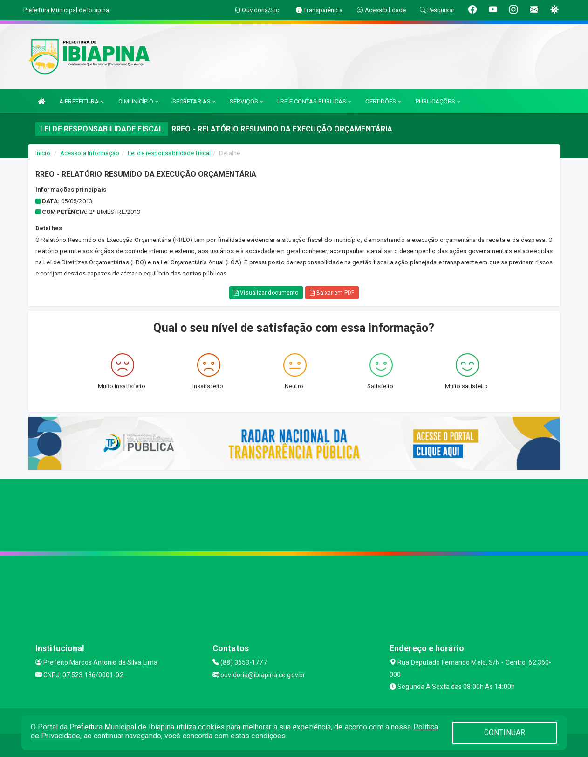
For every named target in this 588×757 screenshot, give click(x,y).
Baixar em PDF (332, 292)
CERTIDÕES (383, 101)
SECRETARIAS (194, 101)
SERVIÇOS (246, 101)
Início (42, 153)
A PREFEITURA (81, 101)
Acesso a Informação (89, 153)
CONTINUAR (504, 732)
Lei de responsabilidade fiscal (169, 153)
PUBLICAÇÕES (438, 101)
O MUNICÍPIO (138, 101)
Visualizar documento (266, 292)
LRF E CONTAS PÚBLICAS (314, 101)
